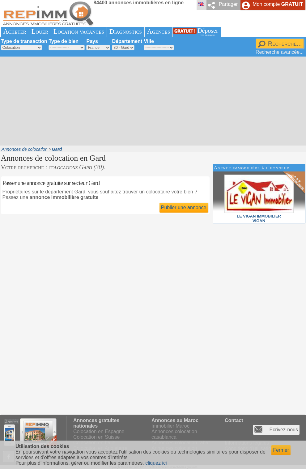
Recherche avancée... (280, 52)
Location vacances (78, 31)
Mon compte (278, 4)
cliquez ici (156, 463)
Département (127, 41)
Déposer (208, 32)
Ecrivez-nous (284, 429)
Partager (228, 4)
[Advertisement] (94, 100)
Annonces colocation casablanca (174, 434)
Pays (92, 41)
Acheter (14, 31)
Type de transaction (24, 41)
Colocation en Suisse (96, 437)
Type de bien (64, 41)
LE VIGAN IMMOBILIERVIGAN (259, 216)
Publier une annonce (183, 207)
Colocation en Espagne (98, 431)
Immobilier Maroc (170, 426)
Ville (149, 41)
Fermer (281, 450)
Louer (40, 31)
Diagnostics (125, 31)
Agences (158, 31)
